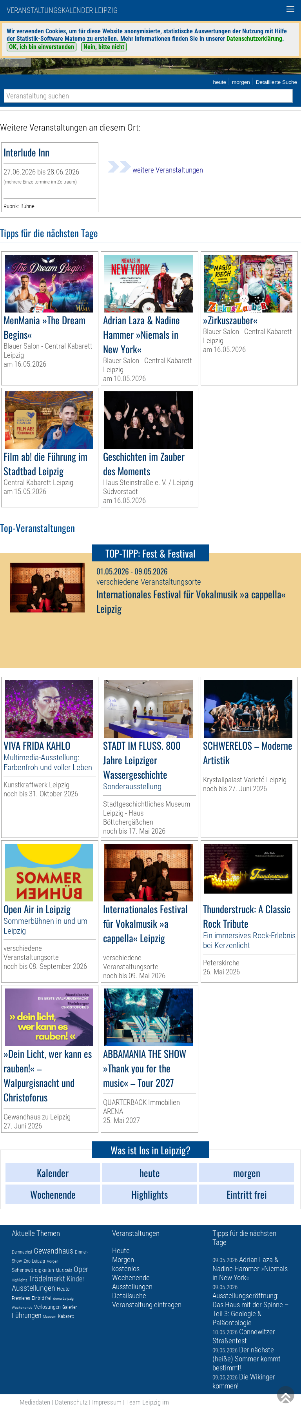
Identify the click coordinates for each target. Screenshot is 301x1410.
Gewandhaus (53, 1251)
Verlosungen (47, 1307)
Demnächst (22, 1252)
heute (219, 82)
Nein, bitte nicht (103, 47)
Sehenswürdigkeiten (33, 1270)
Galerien (70, 1307)
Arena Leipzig (63, 1298)
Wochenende (22, 1307)
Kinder (75, 1279)
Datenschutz (71, 1402)
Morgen (52, 1261)
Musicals (64, 1270)
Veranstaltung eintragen (146, 1304)
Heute (63, 1289)
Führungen (27, 1315)
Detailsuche (129, 1295)
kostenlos (126, 1268)
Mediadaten (35, 1402)
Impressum (106, 1402)
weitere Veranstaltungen (155, 169)
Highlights (19, 1280)
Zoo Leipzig (34, 1261)
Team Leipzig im (147, 1402)
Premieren (21, 1298)
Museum (49, 1316)
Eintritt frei (41, 1298)
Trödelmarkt (47, 1278)
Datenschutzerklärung (254, 38)
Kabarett (66, 1316)
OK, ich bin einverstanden (41, 47)
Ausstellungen (33, 1288)
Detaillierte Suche (276, 82)
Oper (81, 1269)
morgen (241, 82)
